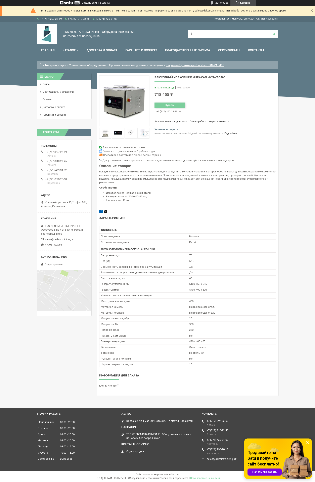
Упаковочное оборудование (87, 65)
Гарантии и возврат (54, 114)
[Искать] (274, 34)
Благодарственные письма (187, 50)
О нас (46, 84)
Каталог (69, 50)
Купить (169, 105)
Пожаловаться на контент (205, 478)
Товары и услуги (55, 65)
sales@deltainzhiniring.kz (60, 239)
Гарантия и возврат (141, 50)
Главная (48, 50)
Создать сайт (89, 2)
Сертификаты (229, 50)
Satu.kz (175, 474)
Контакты (256, 50)
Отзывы (47, 99)
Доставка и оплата (102, 50)
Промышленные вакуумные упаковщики (136, 65)
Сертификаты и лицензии (58, 91)
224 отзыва (221, 2)
